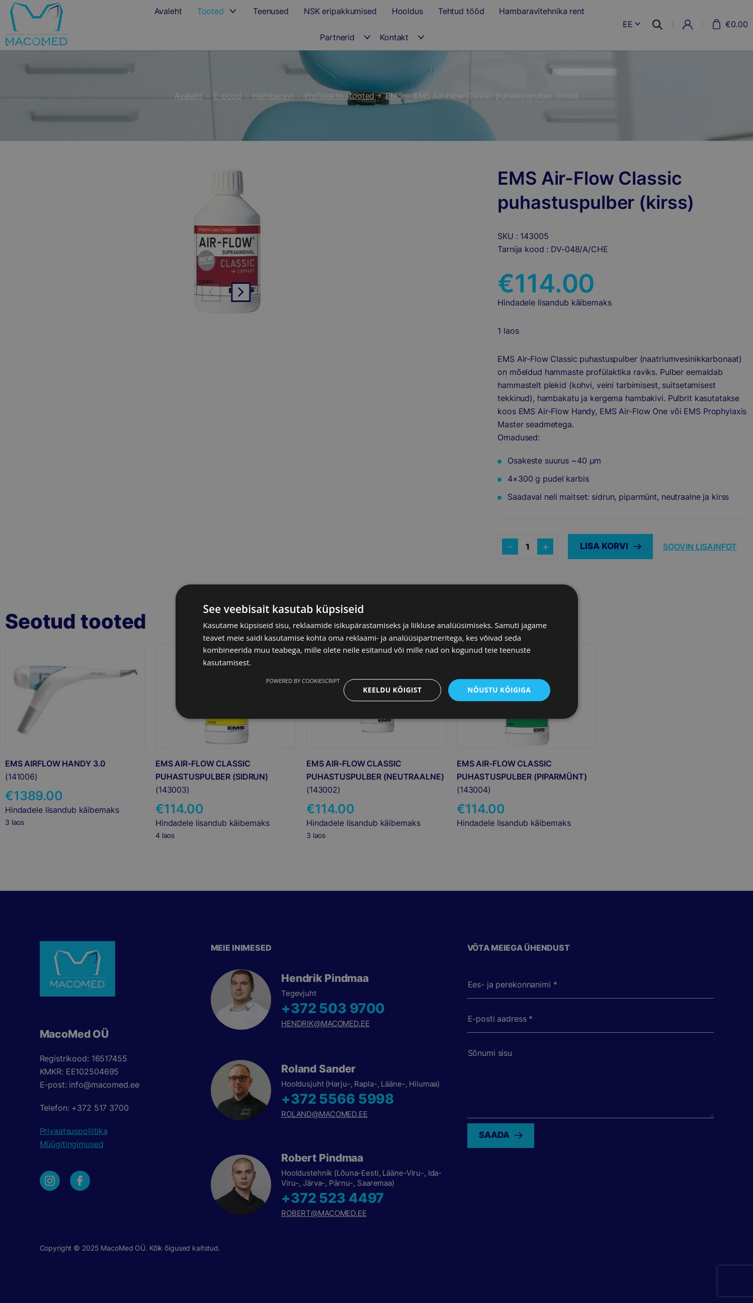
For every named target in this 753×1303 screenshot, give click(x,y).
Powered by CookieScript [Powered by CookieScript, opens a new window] (301, 680)
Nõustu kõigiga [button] (498, 690)
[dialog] (376, 651)
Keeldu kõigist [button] (391, 690)
